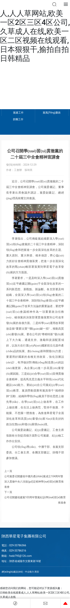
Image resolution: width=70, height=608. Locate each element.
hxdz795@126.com (20, 555)
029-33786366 (17, 545)
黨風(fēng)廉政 (52, 112)
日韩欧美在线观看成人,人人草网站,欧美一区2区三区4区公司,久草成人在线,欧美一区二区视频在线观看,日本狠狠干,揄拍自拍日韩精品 (35, 31)
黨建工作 (18, 112)
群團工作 (18, 119)
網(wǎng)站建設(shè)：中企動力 (18, 571)
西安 (37, 571)
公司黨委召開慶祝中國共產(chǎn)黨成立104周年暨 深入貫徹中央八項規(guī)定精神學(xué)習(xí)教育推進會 (34, 481)
